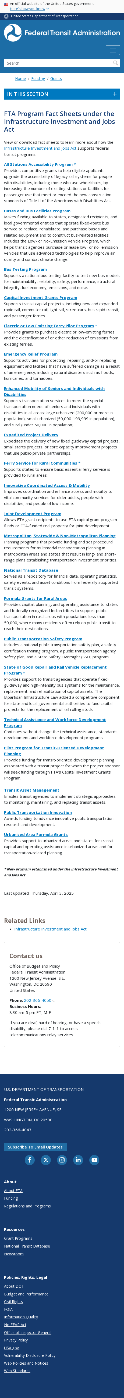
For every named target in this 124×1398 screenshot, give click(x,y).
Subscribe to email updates (35, 1147)
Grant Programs (18, 1238)
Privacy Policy (16, 1340)
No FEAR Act (15, 1324)
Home (20, 78)
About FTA (13, 1190)
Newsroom (14, 1253)
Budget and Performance (26, 1294)
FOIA (8, 1309)
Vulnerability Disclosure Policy (29, 1355)
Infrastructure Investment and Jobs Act (40, 148)
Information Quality (21, 1316)
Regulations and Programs (27, 1206)
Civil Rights (13, 1301)
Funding (38, 78)
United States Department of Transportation (45, 16)
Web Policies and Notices (26, 1363)
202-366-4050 (39, 1000)
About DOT (14, 1286)
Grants (56, 78)
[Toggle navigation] (113, 50)
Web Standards (17, 1370)
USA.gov (11, 1347)
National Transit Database (27, 1246)
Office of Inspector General (27, 1332)
